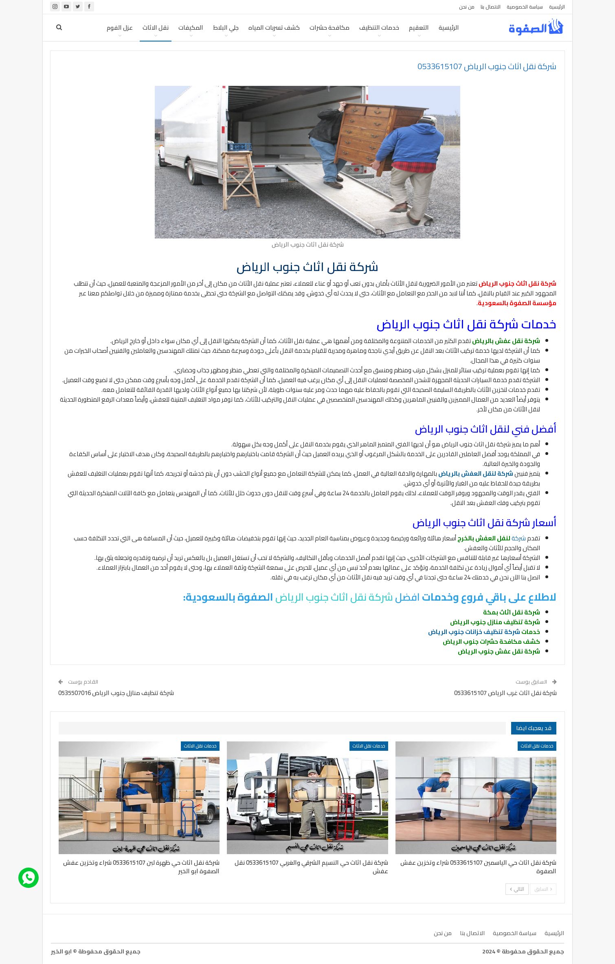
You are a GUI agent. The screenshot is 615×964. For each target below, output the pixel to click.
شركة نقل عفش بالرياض (506, 341)
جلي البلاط (226, 27)
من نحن (466, 6)
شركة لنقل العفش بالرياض (475, 473)
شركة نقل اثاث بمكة (511, 612)
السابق (543, 889)
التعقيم (419, 27)
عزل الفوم (120, 27)
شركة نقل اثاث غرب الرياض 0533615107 (505, 693)
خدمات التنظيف (379, 27)
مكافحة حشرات (329, 27)
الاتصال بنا (491, 6)
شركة (491, 538)
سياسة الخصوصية (525, 6)
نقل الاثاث (156, 27)
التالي (517, 889)
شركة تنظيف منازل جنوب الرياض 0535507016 (116, 693)
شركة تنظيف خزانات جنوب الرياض (474, 632)
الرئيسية (557, 6)
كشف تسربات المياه (274, 27)
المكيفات (190, 27)
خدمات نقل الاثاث (537, 746)
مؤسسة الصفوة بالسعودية (517, 303)
